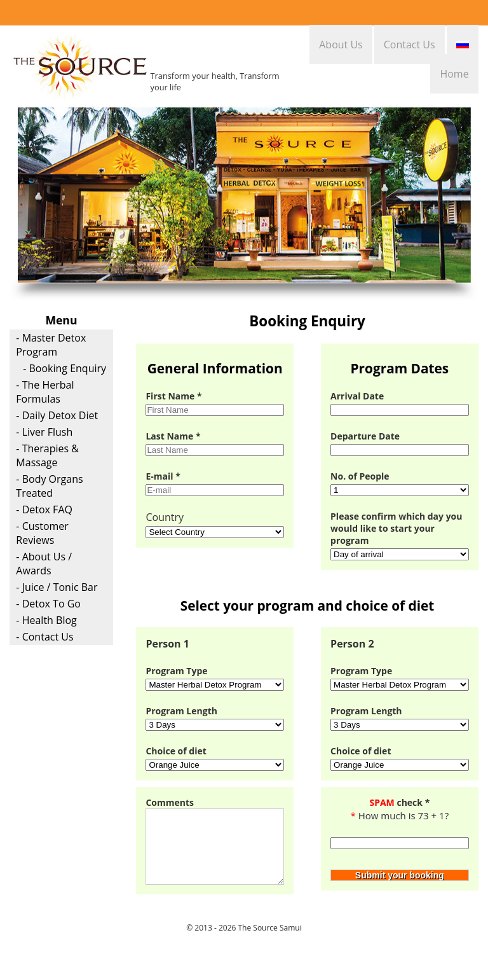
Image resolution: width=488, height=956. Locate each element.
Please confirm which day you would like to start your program (396, 528)
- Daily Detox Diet (57, 415)
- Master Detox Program (51, 345)
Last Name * (173, 436)
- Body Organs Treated (49, 486)
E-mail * (163, 476)
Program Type (176, 671)
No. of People (360, 476)
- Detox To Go (48, 604)
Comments (170, 802)
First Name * (173, 396)
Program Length (181, 711)
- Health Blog (46, 620)
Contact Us (409, 45)
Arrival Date (357, 396)
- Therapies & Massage (47, 455)
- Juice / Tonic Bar (56, 587)
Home (454, 74)
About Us (341, 45)
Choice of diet (176, 751)
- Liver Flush (44, 432)
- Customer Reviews (42, 533)
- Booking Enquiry (64, 368)
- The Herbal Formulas (45, 392)
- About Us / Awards (44, 564)
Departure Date (365, 436)
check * (399, 802)
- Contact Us (44, 637)
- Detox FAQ (44, 509)
